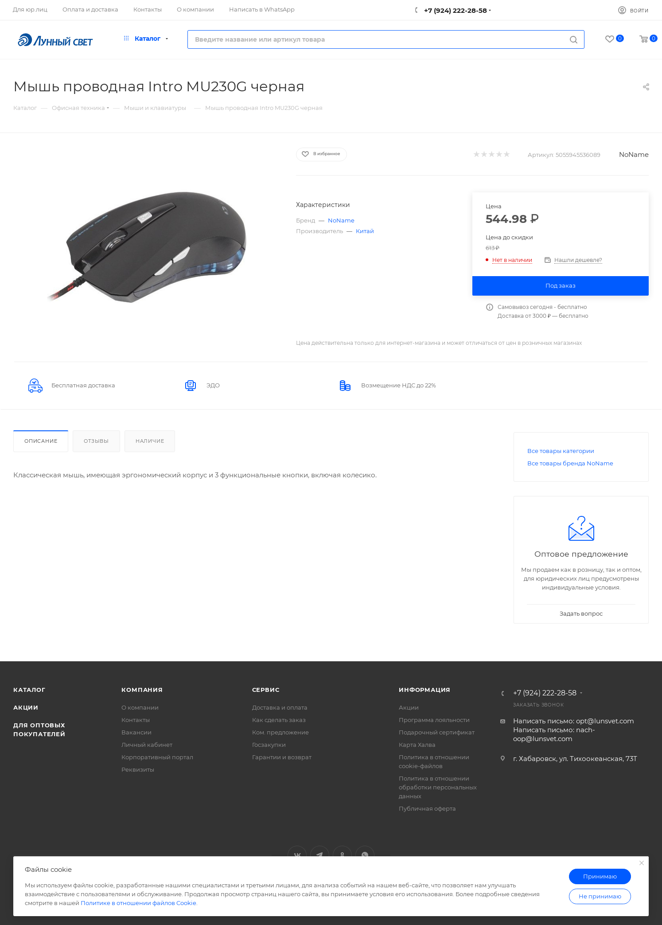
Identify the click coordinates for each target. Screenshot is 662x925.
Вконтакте (297, 855)
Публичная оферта (427, 808)
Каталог (29, 689)
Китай (365, 230)
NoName (634, 154)
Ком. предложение (280, 732)
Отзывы (96, 441)
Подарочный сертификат (437, 732)
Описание (40, 441)
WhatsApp (364, 855)
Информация (425, 689)
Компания (142, 689)
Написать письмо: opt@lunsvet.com (573, 721)
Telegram (319, 855)
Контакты (135, 719)
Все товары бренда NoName (570, 463)
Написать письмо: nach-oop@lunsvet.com (554, 734)
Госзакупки (269, 744)
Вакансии (136, 732)
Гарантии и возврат (282, 757)
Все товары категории (560, 450)
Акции (26, 707)
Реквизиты (137, 769)
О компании (140, 707)
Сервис (266, 689)
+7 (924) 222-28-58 (454, 10)
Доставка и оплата (280, 707)
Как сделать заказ (279, 719)
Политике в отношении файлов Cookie (138, 902)
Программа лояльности (434, 719)
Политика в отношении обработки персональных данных (438, 787)
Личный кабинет (146, 744)
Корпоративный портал (157, 757)
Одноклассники (342, 855)
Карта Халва (417, 744)
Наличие (150, 441)
